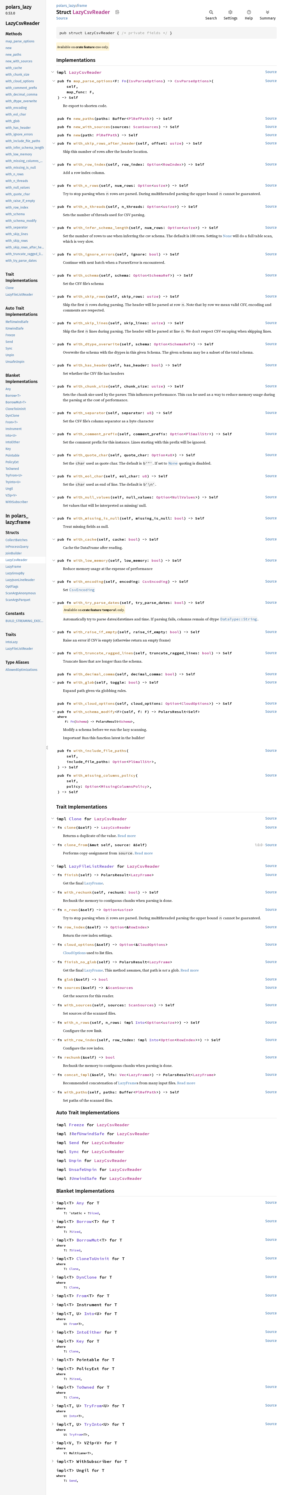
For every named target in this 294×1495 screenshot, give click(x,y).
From (81, 1295)
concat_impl (77, 1074)
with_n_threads (90, 206)
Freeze (76, 1124)
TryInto (93, 1424)
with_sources (78, 1005)
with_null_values (92, 497)
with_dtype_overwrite (96, 344)
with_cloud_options (94, 703)
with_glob (84, 682)
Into (140, 1022)
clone (70, 827)
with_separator (90, 412)
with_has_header (91, 365)
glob (69, 979)
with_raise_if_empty (95, 632)
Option (154, 164)
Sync (74, 1151)
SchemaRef (159, 275)
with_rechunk (78, 892)
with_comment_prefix (95, 434)
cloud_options (79, 944)
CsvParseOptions (146, 81)
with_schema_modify (94, 711)
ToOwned (85, 1387)
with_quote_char (91, 455)
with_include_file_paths (100, 750)
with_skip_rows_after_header (105, 143)
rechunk (72, 1057)
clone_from (75, 844)
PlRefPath (139, 118)
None (227, 235)
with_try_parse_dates (96, 602)
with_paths (75, 1092)
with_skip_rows (90, 296)
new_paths (84, 118)
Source (62, 18)
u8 (149, 412)
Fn (124, 81)
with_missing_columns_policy (105, 775)
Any (80, 1203)
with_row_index (90, 164)
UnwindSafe (84, 1178)
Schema (81, 721)
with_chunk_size (91, 386)
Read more (127, 835)
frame (82, 5)
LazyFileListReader (91, 866)
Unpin (75, 1160)
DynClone (86, 1277)
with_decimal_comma (94, 674)
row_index (74, 927)
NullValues (183, 497)
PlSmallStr (197, 434)
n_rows (71, 909)
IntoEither (89, 1332)
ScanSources (145, 126)
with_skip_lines (91, 323)
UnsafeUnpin (83, 1169)
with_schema (86, 275)
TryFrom (93, 1405)
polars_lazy (65, 5)
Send (74, 1142)
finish (71, 875)
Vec (122, 1074)
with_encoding (88, 581)
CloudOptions (195, 703)
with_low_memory (91, 560)
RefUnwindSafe (87, 1133)
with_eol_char (88, 476)
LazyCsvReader (85, 72)
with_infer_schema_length (101, 227)
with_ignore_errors (94, 254)
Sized (94, 1213)
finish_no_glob (80, 962)
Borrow (84, 1221)
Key (80, 1341)
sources (72, 987)
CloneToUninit (92, 1258)
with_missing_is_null (96, 518)
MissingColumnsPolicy (124, 786)
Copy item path (117, 12)
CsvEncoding (155, 581)
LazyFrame (141, 875)
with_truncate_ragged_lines (103, 653)
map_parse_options (93, 81)
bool (153, 254)
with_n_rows (86, 185)
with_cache (85, 539)
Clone (75, 818)
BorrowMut (87, 1240)
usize (175, 143)
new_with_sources (92, 126)
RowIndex (172, 164)
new (77, 135)
